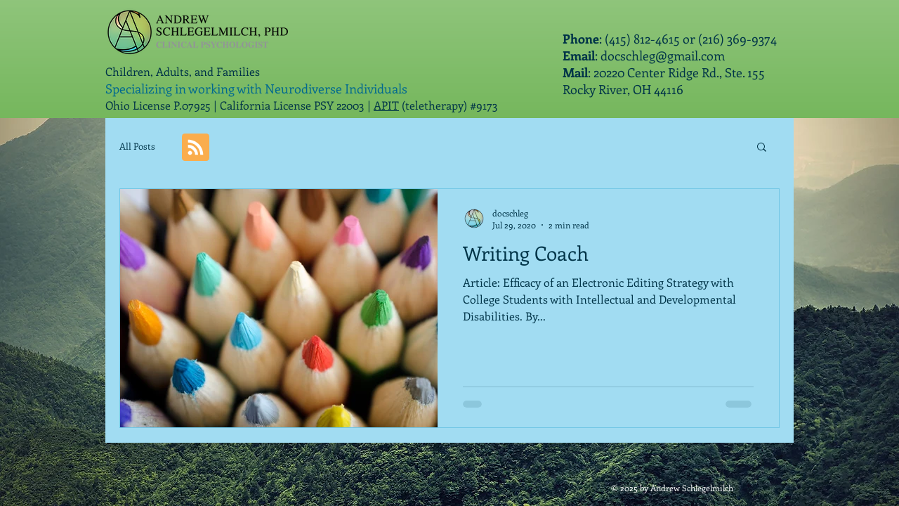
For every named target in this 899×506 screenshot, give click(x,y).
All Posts (137, 146)
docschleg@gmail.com (663, 55)
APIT (386, 105)
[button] (761, 148)
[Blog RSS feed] (195, 148)
